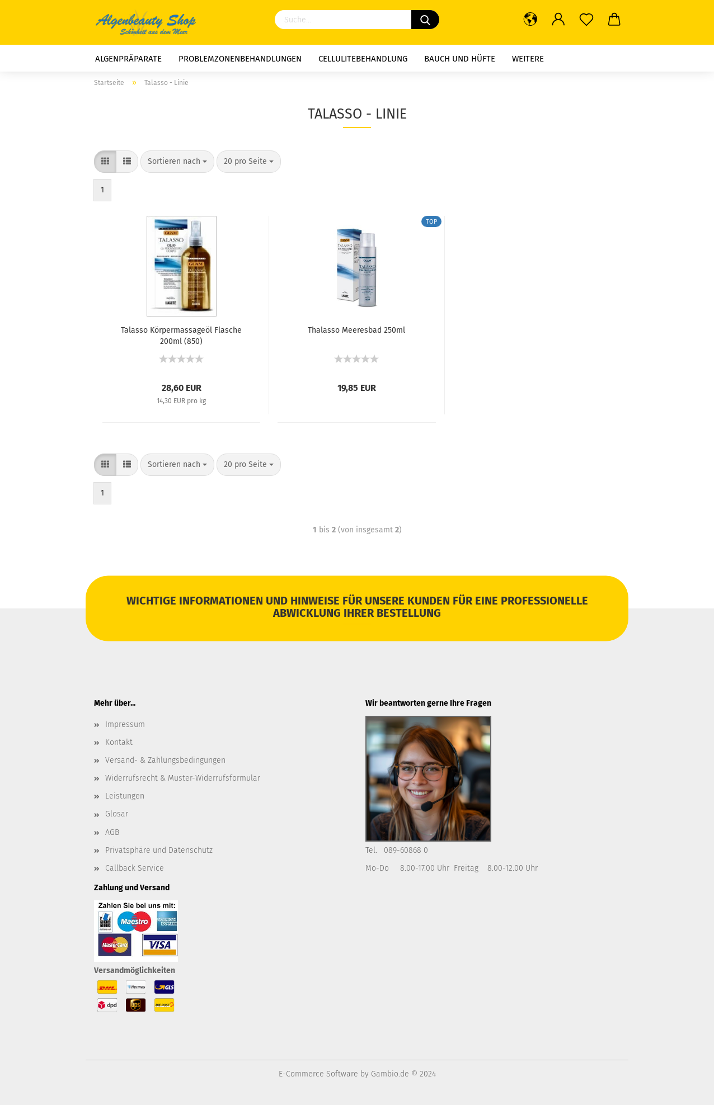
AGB (112, 832)
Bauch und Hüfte (459, 59)
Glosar (116, 814)
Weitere (528, 59)
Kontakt (119, 742)
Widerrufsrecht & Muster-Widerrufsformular (182, 778)
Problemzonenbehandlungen (240, 59)
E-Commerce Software (318, 1074)
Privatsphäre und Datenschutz (159, 850)
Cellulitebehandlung (362, 59)
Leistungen (124, 796)
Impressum (125, 724)
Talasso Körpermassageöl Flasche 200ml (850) (181, 334)
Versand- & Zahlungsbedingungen (165, 760)
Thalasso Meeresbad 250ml (356, 330)
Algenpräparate (128, 59)
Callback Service (134, 868)
